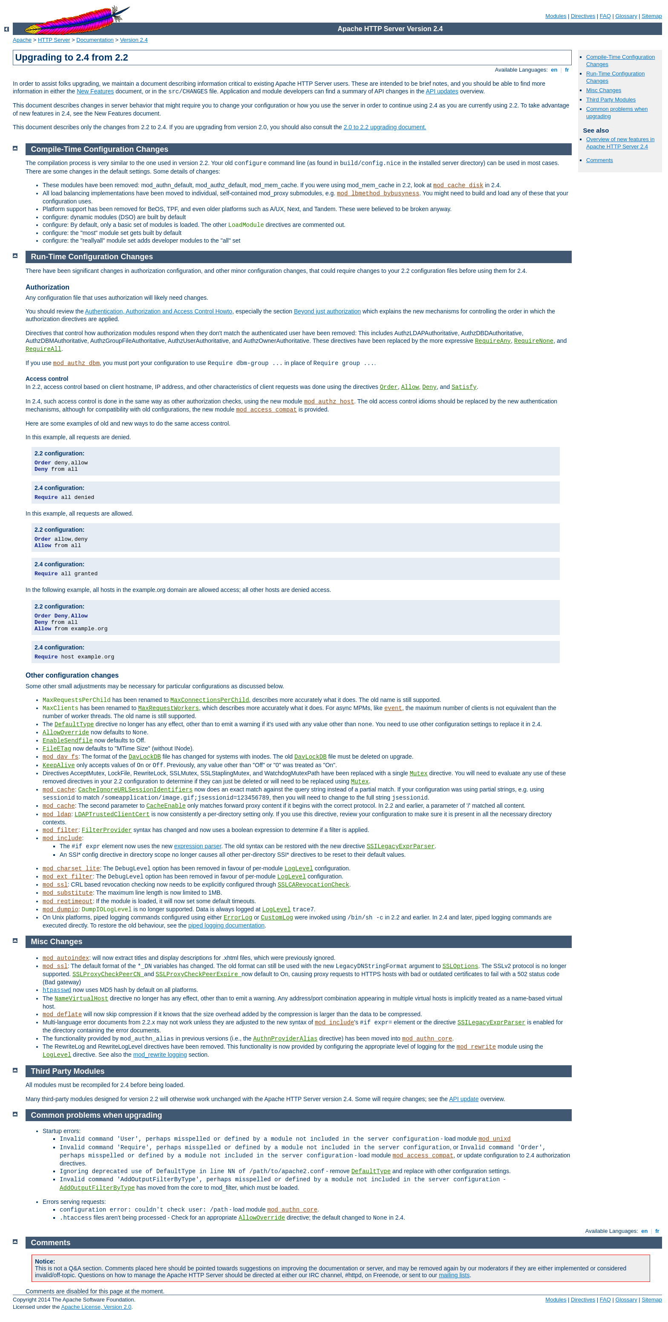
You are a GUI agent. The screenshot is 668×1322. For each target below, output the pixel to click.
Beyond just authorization (327, 311)
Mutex (419, 773)
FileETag (57, 748)
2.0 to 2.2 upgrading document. (385, 127)
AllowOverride (66, 732)
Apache (22, 40)
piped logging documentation (226, 925)
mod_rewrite (476, 1047)
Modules (555, 16)
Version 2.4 (134, 40)
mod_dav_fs (60, 757)
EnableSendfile (68, 740)
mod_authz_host (329, 401)
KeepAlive (59, 765)
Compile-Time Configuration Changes (100, 149)
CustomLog (277, 917)
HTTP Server (54, 40)
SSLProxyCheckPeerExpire (198, 974)
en (554, 70)
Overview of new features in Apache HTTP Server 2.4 (620, 143)
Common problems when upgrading (96, 1115)
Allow (410, 387)
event (393, 708)
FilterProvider (107, 830)
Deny (429, 387)
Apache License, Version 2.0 (96, 1307)
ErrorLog (238, 917)
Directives (583, 16)
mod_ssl (55, 884)
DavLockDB (145, 757)
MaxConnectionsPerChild (209, 700)
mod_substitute (68, 893)
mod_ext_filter (68, 876)
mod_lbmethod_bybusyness (378, 193)
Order (389, 387)
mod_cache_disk (458, 185)
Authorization (47, 287)
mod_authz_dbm (76, 363)
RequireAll (43, 349)
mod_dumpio (60, 909)
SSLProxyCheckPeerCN (108, 974)
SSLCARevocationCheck (313, 884)
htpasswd (57, 990)
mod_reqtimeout (68, 901)
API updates (442, 91)
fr (567, 70)
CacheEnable (165, 806)
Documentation (94, 40)
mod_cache (59, 789)
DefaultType (74, 724)
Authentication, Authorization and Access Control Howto (159, 311)
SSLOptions (460, 966)
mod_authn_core (427, 1038)
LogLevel (299, 868)
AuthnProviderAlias (285, 1038)
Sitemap (652, 16)
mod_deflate (62, 1014)
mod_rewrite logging (160, 1054)
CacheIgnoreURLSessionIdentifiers (135, 789)
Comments (599, 160)
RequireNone (533, 341)
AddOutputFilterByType (97, 1188)
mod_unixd (494, 1139)
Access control (47, 378)
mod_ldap (57, 814)
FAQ (605, 16)
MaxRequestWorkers (168, 708)
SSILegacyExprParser (401, 846)
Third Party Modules (611, 99)
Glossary (626, 16)
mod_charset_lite (71, 868)
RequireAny (493, 341)
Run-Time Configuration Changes (92, 256)
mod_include (62, 838)
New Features (95, 91)
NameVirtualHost (81, 998)
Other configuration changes (72, 675)
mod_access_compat (266, 409)
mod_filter (60, 830)
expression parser (198, 846)
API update (463, 1099)
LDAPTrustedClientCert (112, 814)
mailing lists (454, 1275)
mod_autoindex (66, 958)
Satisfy (464, 387)
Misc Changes (603, 90)
